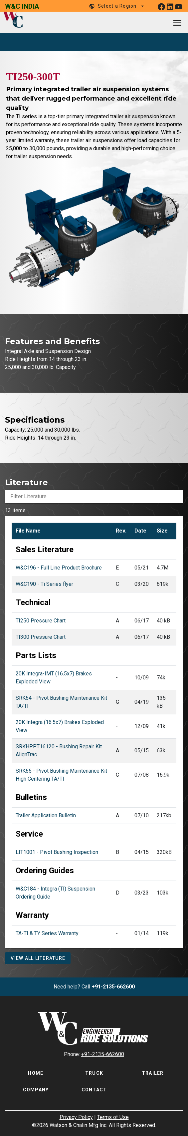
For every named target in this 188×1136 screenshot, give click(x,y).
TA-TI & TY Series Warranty (47, 933)
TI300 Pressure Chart (41, 637)
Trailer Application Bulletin (46, 815)
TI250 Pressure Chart (41, 620)
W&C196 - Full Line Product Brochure (59, 568)
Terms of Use (113, 1117)
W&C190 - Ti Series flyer (44, 584)
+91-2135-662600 (113, 986)
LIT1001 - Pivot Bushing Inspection (57, 852)
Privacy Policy (76, 1117)
